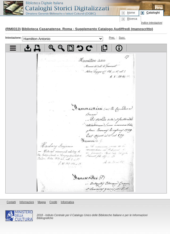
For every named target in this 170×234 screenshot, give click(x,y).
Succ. (122, 37)
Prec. (112, 37)
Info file (119, 48)
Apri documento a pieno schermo (104, 48)
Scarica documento (27, 48)
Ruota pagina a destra (89, 48)
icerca (132, 18)
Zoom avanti (52, 48)
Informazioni (26, 202)
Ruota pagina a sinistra (80, 48)
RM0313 (12, 29)
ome (131, 12)
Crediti (53, 202)
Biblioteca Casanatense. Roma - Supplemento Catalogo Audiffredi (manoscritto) (87, 29)
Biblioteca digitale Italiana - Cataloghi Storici (56, 7)
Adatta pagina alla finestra (70, 48)
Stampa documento (37, 48)
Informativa (67, 202)
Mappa (42, 202)
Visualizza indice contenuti (13, 48)
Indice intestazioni (151, 22)
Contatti (11, 202)
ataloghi (153, 12)
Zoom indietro (61, 48)
